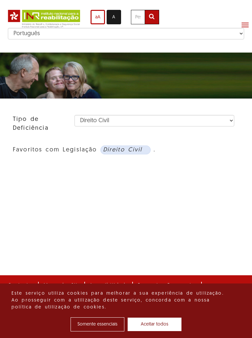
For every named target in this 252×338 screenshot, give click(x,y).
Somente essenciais (97, 324)
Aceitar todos (154, 324)
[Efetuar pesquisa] (152, 17)
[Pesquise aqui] (138, 17)
